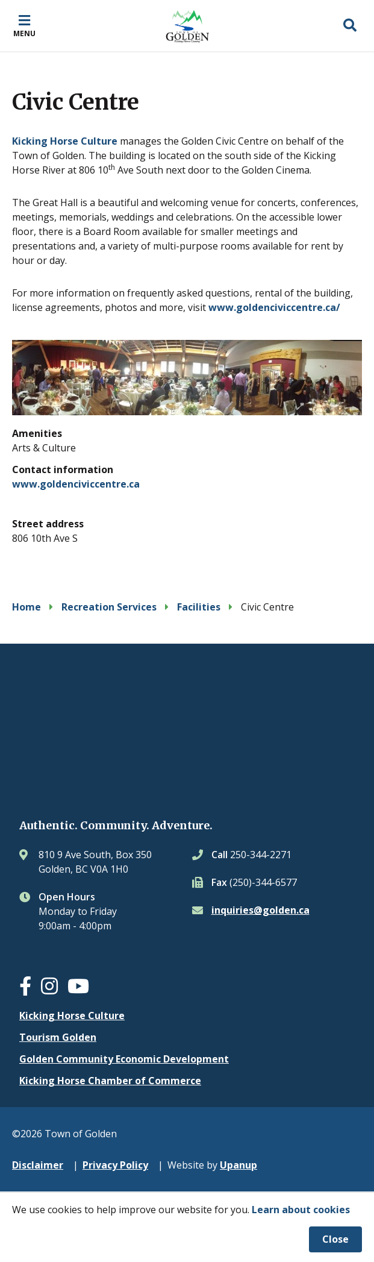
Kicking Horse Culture (64, 141)
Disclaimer (37, 1165)
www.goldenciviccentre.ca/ (274, 307)
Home (26, 607)
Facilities (198, 607)
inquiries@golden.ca (260, 910)
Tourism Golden (57, 1037)
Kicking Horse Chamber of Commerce (110, 1080)
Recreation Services (109, 607)
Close (335, 1239)
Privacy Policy (115, 1165)
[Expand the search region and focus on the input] (350, 26)
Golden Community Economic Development (124, 1059)
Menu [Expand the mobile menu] (24, 33)
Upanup (238, 1165)
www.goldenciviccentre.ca (76, 484)
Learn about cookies (301, 1209)
